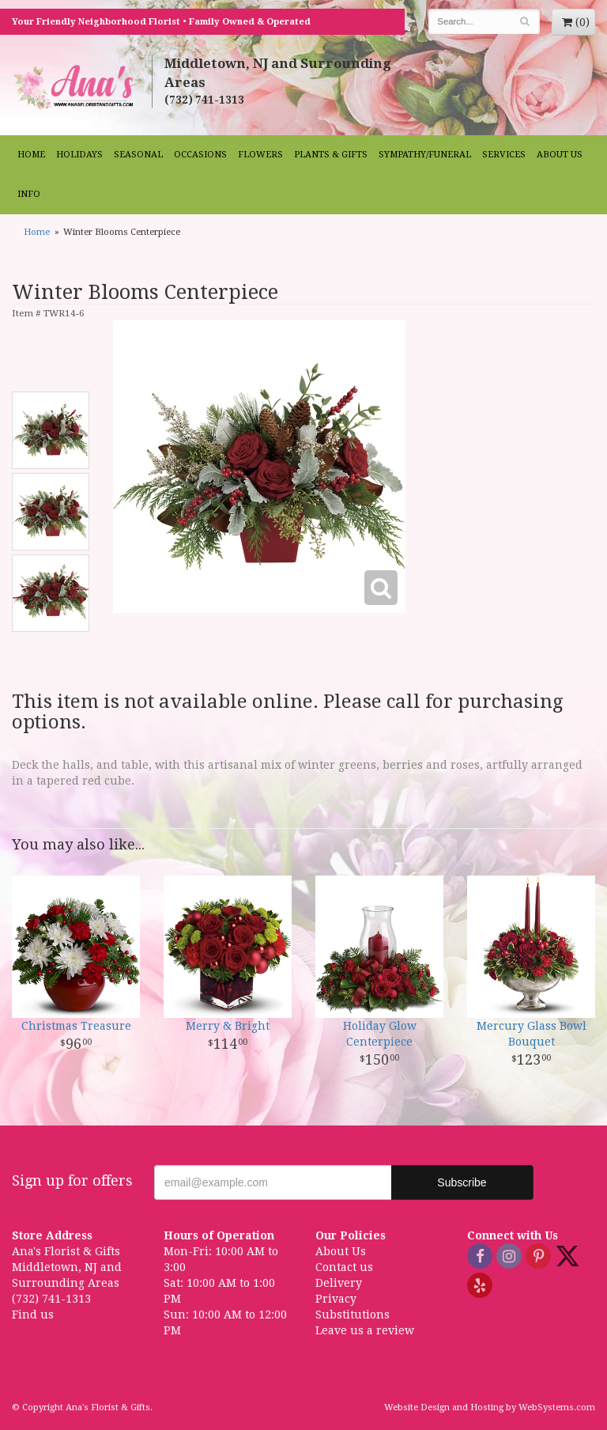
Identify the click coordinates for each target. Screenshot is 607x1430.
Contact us (344, 1267)
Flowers (260, 154)
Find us (33, 1314)
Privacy (335, 1298)
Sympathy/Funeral (425, 154)
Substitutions (352, 1314)
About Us (559, 154)
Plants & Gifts (331, 154)
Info (28, 194)
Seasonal (138, 154)
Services (504, 154)
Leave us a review (364, 1330)
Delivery (338, 1283)
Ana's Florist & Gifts (76, 86)
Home (31, 154)
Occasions (200, 154)
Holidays (79, 154)
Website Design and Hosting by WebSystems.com (489, 1407)
